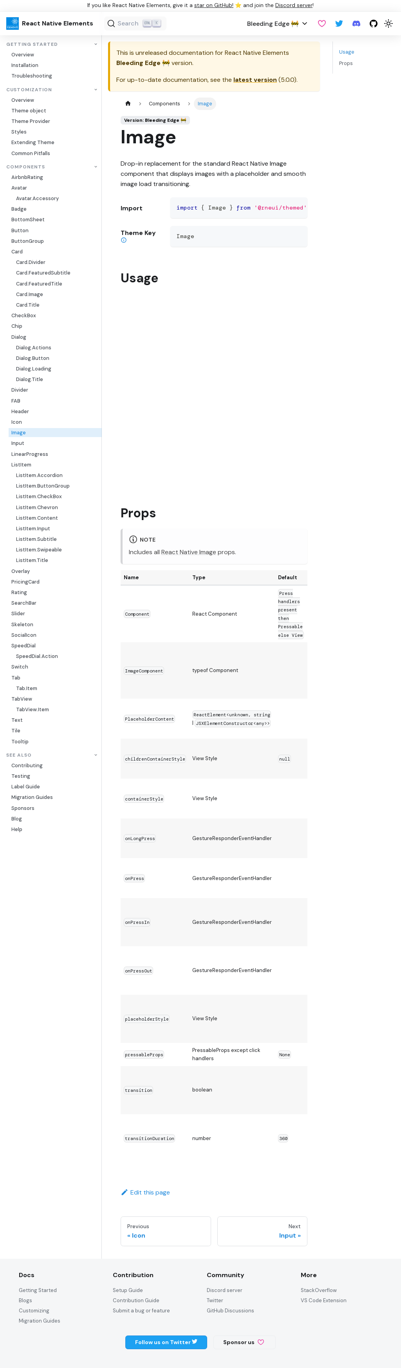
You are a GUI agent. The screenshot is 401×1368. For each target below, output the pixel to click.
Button (20, 230)
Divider (19, 390)
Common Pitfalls (30, 153)
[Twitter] (339, 23)
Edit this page (145, 1192)
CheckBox (23, 315)
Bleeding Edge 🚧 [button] (273, 24)
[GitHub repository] (373, 23)
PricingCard (25, 581)
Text (17, 720)
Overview (22, 54)
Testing (20, 776)
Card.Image (29, 294)
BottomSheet (28, 219)
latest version (255, 80)
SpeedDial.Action (37, 656)
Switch (19, 666)
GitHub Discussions (230, 1310)
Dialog (18, 337)
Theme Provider (30, 121)
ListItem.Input (33, 528)
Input (17, 443)
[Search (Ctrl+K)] (135, 23)
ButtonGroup (27, 241)
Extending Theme (32, 142)
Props (346, 63)
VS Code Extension (324, 1300)
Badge (19, 209)
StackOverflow (319, 1290)
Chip (16, 326)
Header (20, 411)
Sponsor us (243, 1342)
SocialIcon (23, 635)
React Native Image (188, 552)
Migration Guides (32, 797)
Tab (15, 677)
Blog (16, 818)
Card (17, 251)
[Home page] (128, 104)
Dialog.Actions (33, 347)
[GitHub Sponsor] (322, 23)
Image (18, 432)
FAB (15, 401)
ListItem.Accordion (39, 475)
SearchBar (23, 603)
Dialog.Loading (33, 368)
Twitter (215, 1300)
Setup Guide (128, 1290)
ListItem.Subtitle (36, 539)
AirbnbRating (27, 177)
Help (16, 829)
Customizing (34, 1310)
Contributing (27, 765)
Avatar (19, 187)
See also (19, 755)
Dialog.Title (29, 379)
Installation (24, 65)
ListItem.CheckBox (39, 496)
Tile (15, 730)
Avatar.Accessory (37, 198)
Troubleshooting (31, 75)
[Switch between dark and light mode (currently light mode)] (388, 23)
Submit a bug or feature (141, 1310)
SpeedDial (23, 645)
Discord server (293, 5)
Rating (19, 592)
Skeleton (22, 624)
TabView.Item (32, 709)
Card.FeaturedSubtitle (43, 272)
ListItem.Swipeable (39, 549)
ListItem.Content (37, 518)
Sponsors (22, 808)
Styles (19, 131)
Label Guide (25, 786)
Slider (18, 613)
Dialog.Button (32, 358)
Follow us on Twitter (166, 1342)
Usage (346, 52)
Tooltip (20, 741)
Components (25, 167)
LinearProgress (29, 454)
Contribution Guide (136, 1300)
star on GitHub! (213, 5)
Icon (16, 422)
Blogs (25, 1300)
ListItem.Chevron (37, 507)
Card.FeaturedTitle (39, 283)
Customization (29, 90)
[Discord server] (356, 23)
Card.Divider (30, 262)
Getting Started (32, 44)
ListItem (21, 464)
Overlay (20, 571)
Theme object (28, 110)
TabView (21, 699)
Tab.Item (26, 688)
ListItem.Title (32, 560)
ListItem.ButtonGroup (43, 486)
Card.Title (28, 305)
